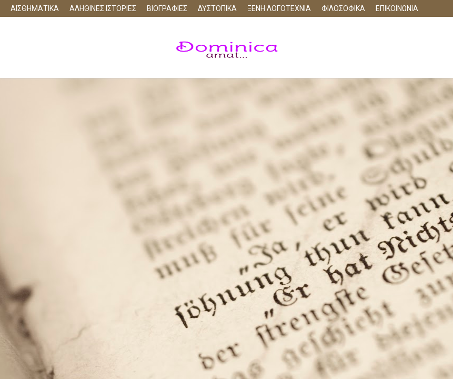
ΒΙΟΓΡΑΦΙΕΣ (167, 8)
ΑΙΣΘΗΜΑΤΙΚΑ (35, 8)
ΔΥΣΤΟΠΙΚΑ (217, 8)
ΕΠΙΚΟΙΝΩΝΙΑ (397, 8)
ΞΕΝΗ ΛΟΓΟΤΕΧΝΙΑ (279, 8)
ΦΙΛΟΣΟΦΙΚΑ (343, 8)
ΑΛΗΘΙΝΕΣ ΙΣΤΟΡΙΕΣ (102, 8)
